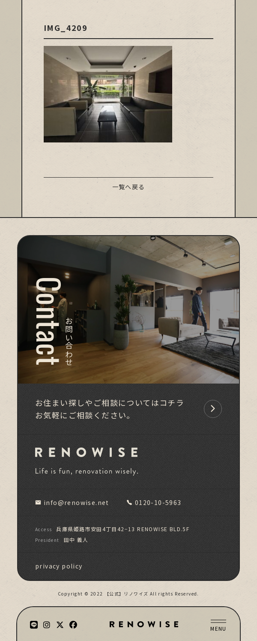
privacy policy (59, 566)
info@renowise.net (72, 502)
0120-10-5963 (154, 502)
